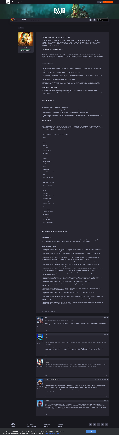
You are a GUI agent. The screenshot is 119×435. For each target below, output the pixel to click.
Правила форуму (31, 426)
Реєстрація (108, 2)
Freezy (46, 334)
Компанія (60, 424)
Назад (20, 28)
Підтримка (47, 424)
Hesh (46, 317)
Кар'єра (60, 426)
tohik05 (47, 401)
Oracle (46, 379)
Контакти (46, 426)
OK (91, 431)
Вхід (100, 2)
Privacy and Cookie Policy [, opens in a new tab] (51, 433)
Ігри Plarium (30, 424)
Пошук (22, 2)
